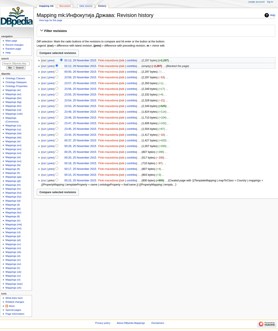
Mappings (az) (13, 94)
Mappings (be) (13, 98)
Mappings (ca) (13, 110)
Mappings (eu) (13, 161)
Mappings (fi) (12, 169)
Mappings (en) (13, 145)
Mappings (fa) (13, 165)
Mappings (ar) (13, 90)
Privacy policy (102, 323)
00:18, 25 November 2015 (80, 163)
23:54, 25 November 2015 (80, 100)
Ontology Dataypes (15, 82)
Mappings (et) (13, 157)
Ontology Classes (15, 78)
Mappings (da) (13, 133)
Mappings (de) (13, 137)
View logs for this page (50, 20)
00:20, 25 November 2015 (80, 157)
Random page (13, 48)
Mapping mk (46, 6)
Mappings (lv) (12, 220)
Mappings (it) (12, 204)
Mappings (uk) (13, 272)
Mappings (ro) (13, 248)
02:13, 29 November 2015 (80, 60)
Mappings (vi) (12, 279)
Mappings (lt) (12, 216)
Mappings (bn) (13, 106)
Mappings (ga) (13, 177)
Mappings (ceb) (14, 113)
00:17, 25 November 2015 (80, 169)
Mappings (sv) (13, 264)
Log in (270, 1)
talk (122, 60)
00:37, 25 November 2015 (80, 140)
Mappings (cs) (13, 125)
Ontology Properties (16, 86)
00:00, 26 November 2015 (80, 71)
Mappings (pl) (12, 236)
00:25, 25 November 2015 (80, 152)
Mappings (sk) (13, 252)
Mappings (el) (12, 141)
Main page (11, 40)
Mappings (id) (12, 200)
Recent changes (14, 44)
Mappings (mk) (13, 224)
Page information (14, 314)
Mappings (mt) (13, 228)
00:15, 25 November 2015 (80, 174)
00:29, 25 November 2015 (80, 146)
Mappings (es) (13, 153)
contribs (131, 60)
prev (51, 60)
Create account (256, 1)
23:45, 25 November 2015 (80, 128)
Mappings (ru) (13, 244)
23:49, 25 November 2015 (80, 111)
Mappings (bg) (13, 102)
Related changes (14, 302)
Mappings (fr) (12, 173)
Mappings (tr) (12, 268)
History (102, 6)
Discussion (65, 6)
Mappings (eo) (13, 149)
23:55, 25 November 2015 (80, 94)
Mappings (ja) (12, 208)
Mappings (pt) (13, 240)
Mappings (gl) (12, 181)
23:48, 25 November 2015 (80, 117)
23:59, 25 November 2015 (80, 77)
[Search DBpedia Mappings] (16, 63)
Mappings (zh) (13, 287)
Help (272, 15)
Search (5, 58)
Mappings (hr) (13, 188)
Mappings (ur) (13, 275)
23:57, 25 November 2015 (80, 83)
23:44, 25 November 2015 (80, 134)
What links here (14, 298)
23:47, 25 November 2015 (80, 123)
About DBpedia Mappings (131, 323)
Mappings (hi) (12, 185)
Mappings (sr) (13, 260)
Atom (12, 306)
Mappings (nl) (12, 232)
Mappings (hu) (13, 192)
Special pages (13, 310)
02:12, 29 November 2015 (80, 66)
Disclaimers (157, 323)
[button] (156, 30)
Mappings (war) (14, 284)
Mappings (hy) (13, 196)
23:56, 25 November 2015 (80, 88)
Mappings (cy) (13, 129)
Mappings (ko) (13, 212)
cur (44, 66)
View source (85, 6)
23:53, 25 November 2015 (80, 106)
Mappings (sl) (12, 256)
